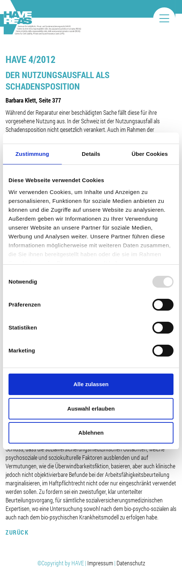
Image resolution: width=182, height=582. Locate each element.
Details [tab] (91, 154)
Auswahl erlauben (91, 408)
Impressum (100, 563)
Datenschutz (131, 563)
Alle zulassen (90, 384)
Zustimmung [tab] (32, 154)
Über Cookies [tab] (150, 154)
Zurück (17, 532)
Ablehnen (91, 432)
